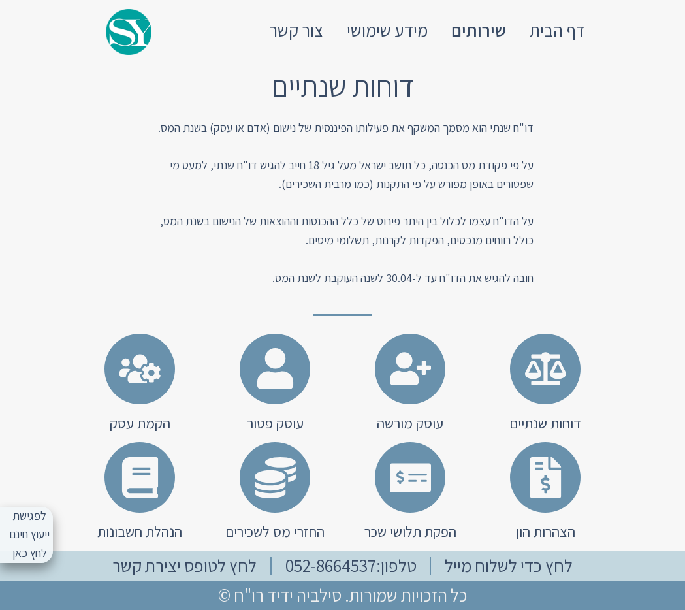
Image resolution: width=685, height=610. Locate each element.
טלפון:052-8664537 (351, 565)
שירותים (478, 30)
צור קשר (296, 30)
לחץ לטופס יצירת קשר (184, 565)
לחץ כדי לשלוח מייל (509, 565)
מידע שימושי (387, 30)
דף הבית (557, 30)
